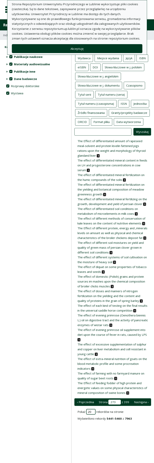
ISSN (124, 103)
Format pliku (101, 121)
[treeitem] (36, 57)
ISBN (142, 58)
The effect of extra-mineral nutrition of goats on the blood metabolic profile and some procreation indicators (112, 363)
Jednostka (140, 103)
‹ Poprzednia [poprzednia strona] (85, 402)
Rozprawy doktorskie (25, 86)
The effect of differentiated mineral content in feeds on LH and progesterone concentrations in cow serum (112, 165)
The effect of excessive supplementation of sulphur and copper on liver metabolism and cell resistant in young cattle (111, 349)
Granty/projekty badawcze (129, 112)
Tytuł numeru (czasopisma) (96, 103)
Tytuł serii (84, 94)
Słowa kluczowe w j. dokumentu (99, 85)
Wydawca (84, 58)
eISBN (82, 67)
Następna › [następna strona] (141, 402)
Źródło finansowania (91, 112)
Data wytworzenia (128, 121)
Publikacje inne (24, 71)
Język (129, 58)
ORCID (82, 121)
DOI (95, 67)
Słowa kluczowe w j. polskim (123, 67)
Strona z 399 (114, 402)
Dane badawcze (25, 79)
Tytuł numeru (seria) (111, 94)
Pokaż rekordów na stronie (100, 412)
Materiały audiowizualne (32, 64)
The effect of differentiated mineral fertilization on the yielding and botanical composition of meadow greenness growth (110, 189)
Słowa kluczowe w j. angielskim (98, 76)
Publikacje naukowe (28, 57)
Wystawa (17, 93)
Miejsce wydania (108, 58)
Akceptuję (77, 49)
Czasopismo (134, 85)
